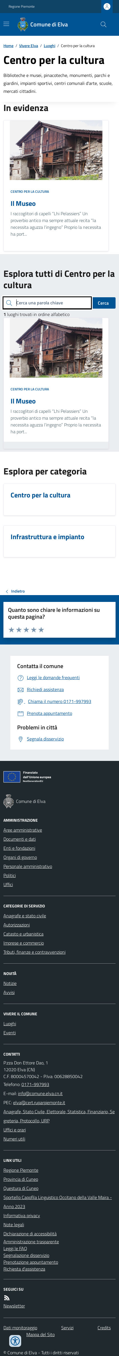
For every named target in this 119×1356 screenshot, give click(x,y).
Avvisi (9, 992)
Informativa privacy (21, 1215)
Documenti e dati (19, 839)
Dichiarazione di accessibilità (30, 1233)
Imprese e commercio (23, 942)
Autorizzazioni (16, 924)
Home (8, 46)
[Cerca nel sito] (101, 24)
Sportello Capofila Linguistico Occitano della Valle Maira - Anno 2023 (57, 1202)
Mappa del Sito (40, 1334)
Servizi (67, 1327)
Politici (9, 875)
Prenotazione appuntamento (30, 1262)
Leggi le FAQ (15, 1248)
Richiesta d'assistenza (24, 1268)
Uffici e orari (14, 1129)
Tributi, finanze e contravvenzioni (34, 952)
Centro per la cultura (30, 191)
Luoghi (49, 46)
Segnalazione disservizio (26, 1255)
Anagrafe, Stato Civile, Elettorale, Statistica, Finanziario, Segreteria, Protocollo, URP (59, 1116)
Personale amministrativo (27, 866)
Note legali (13, 1224)
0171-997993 (35, 1084)
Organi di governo (20, 857)
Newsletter (14, 1305)
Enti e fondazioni (19, 848)
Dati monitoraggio (20, 1327)
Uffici (8, 884)
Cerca (103, 303)
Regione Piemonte (22, 6)
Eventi (9, 1032)
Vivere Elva (28, 46)
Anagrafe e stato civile (24, 915)
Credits (104, 1327)
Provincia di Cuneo (20, 1179)
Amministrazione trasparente (31, 1241)
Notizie (10, 983)
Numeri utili (14, 1138)
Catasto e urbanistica (23, 933)
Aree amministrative (22, 829)
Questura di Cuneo (20, 1188)
